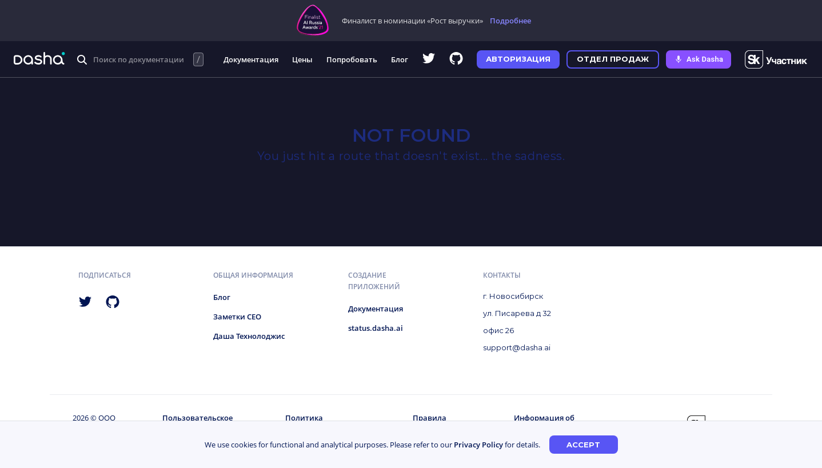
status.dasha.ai (375, 328)
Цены (302, 59)
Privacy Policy (478, 444)
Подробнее (510, 20)
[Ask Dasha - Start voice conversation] (698, 59)
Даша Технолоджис (249, 336)
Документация (251, 59)
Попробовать (351, 59)
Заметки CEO (237, 316)
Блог (399, 59)
